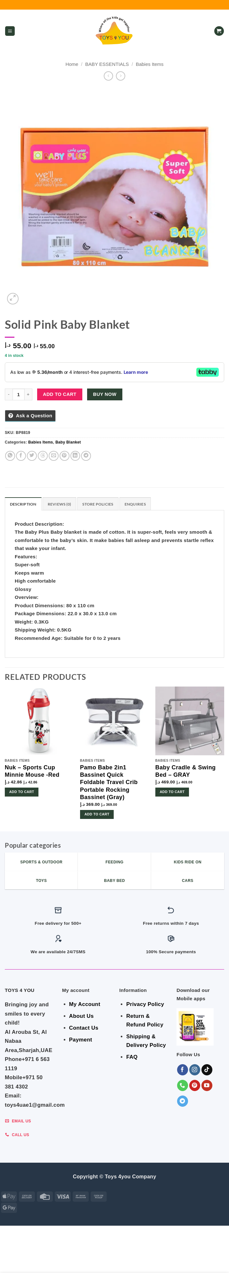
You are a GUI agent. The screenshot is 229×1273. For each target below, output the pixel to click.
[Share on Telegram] (86, 456)
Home (71, 64)
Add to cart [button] (21, 792)
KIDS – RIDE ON (100, 1262)
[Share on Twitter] (32, 456)
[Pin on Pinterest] (65, 456)
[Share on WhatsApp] (10, 456)
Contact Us (84, 1028)
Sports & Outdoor (140, 1262)
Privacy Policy (145, 1004)
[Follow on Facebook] (182, 1069)
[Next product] (108, 76)
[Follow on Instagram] (194, 1069)
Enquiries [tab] (135, 504)
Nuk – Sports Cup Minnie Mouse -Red (32, 771)
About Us (81, 1016)
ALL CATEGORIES (26, 1258)
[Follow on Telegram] (182, 1101)
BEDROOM (73, 1258)
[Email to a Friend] (54, 456)
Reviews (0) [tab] (59, 504)
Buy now (105, 394)
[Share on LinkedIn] (75, 456)
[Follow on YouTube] (207, 1085)
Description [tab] (23, 504)
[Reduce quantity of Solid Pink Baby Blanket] (8, 395)
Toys (75, 1262)
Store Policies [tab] (97, 504)
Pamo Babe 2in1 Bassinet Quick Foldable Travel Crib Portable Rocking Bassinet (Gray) (109, 782)
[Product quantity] (18, 395)
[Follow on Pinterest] (194, 1085)
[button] (10, 31)
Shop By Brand (202, 1258)
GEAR (53, 1258)
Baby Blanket (68, 442)
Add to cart (60, 394)
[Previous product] (120, 76)
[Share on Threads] (43, 456)
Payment (80, 1040)
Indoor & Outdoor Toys (155, 1258)
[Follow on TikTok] (207, 1069)
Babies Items (150, 64)
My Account (84, 1004)
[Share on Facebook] (21, 456)
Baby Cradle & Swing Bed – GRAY (185, 771)
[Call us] (182, 1085)
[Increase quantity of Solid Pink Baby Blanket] (28, 395)
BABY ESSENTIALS (107, 64)
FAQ (131, 1057)
